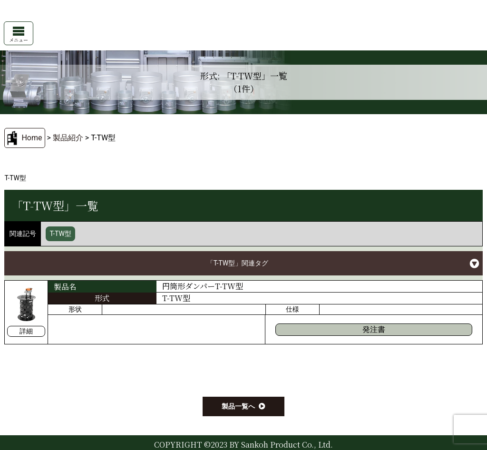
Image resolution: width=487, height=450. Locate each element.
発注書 (373, 329)
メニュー (18, 35)
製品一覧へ (238, 406)
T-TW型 (60, 233)
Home (31, 137)
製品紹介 (68, 137)
